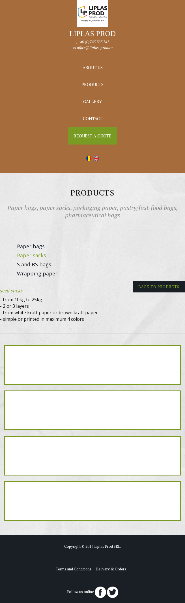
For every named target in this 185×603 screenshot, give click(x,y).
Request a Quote (92, 136)
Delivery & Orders (111, 569)
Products (92, 84)
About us (93, 67)
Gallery (92, 101)
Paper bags (31, 246)
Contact (92, 118)
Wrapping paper (37, 273)
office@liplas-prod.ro (95, 47)
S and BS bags (34, 264)
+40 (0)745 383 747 (93, 41)
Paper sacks (31, 255)
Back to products (158, 286)
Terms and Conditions (73, 569)
